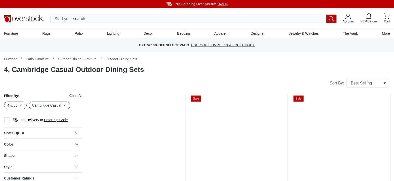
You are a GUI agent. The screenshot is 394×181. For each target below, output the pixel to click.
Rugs (46, 33)
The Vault (350, 33)
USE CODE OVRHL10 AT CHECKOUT (223, 45)
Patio (79, 33)
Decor (148, 33)
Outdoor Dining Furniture (77, 59)
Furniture (11, 33)
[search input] (193, 19)
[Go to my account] (348, 19)
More (386, 33)
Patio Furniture (37, 59)
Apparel (220, 33)
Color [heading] (41, 144)
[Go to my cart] (387, 18)
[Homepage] (24, 18)
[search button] (331, 19)
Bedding (183, 33)
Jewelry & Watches (304, 33)
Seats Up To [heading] (41, 133)
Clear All (75, 96)
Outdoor (10, 59)
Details (223, 4)
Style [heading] (41, 167)
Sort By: (359, 83)
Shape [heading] (41, 156)
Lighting (113, 33)
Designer (258, 33)
